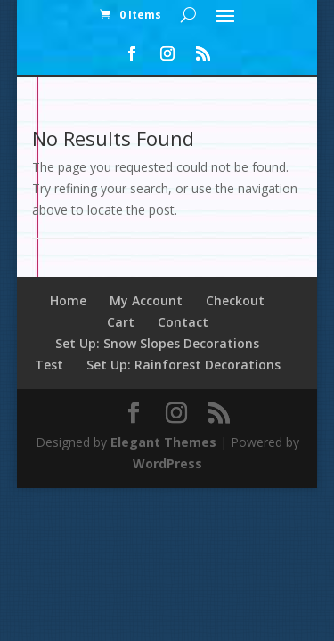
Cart (120, 321)
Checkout (235, 300)
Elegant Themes (163, 442)
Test (49, 364)
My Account (146, 300)
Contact (183, 321)
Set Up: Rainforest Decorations (183, 364)
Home (68, 300)
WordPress (167, 463)
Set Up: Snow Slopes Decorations (157, 343)
